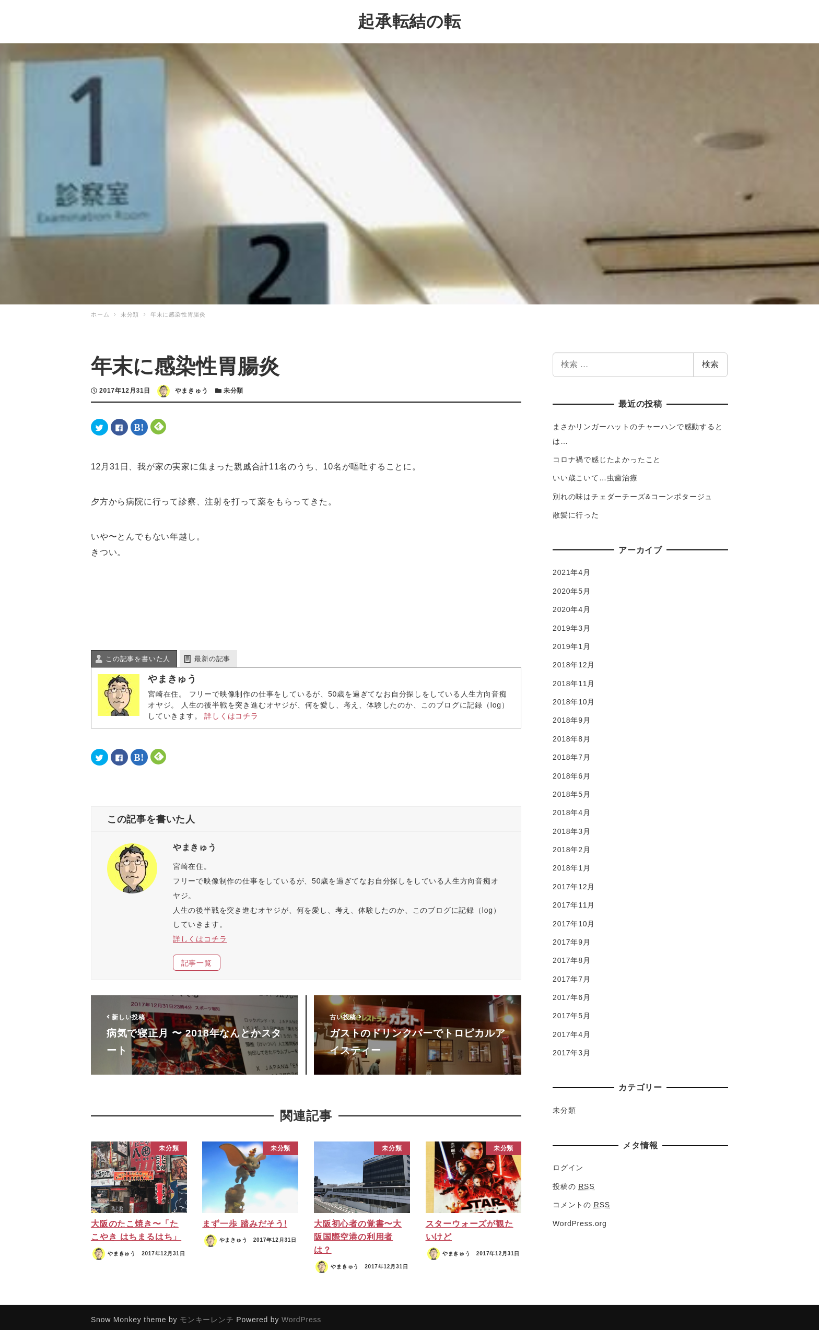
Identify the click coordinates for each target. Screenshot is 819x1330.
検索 (710, 359)
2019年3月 (572, 622)
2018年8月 (572, 733)
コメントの (581, 1199)
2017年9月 (572, 937)
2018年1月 (572, 862)
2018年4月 (572, 807)
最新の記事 (212, 653)
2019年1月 (572, 641)
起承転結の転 (409, 18)
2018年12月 (574, 659)
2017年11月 (574, 900)
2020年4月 (572, 604)
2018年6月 (572, 770)
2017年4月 (572, 1029)
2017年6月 (572, 992)
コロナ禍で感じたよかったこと (607, 454)
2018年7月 (572, 752)
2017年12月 (574, 881)
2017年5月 (572, 1010)
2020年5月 (572, 586)
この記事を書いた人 (138, 653)
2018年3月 (572, 825)
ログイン (568, 1162)
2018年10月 (574, 696)
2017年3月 (572, 1047)
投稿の (573, 1181)
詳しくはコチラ (231, 711)
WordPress (301, 1314)
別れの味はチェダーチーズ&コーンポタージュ (632, 491)
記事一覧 (196, 957)
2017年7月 (572, 973)
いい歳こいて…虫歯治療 (595, 472)
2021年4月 (572, 567)
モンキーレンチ (207, 1314)
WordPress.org (580, 1218)
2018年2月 (572, 844)
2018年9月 (572, 715)
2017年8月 (572, 955)
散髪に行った (576, 509)
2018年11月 (574, 678)
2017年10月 (574, 918)
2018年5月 (572, 789)
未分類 (233, 385)
